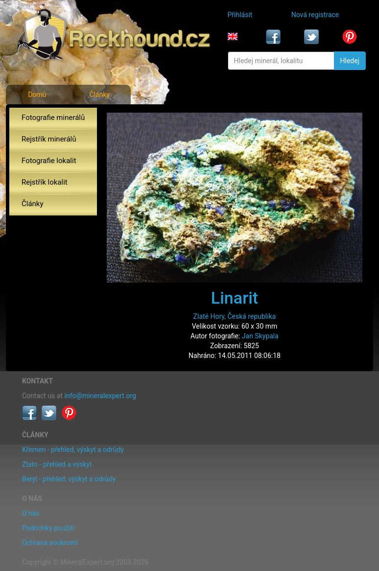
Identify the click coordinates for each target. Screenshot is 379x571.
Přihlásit (240, 15)
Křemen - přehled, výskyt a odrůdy (73, 449)
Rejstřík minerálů (49, 139)
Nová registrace (315, 15)
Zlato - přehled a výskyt (57, 464)
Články (99, 94)
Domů (37, 94)
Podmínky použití (48, 528)
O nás (31, 513)
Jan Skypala (260, 336)
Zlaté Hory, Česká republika (234, 316)
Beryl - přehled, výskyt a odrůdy (69, 479)
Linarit (234, 298)
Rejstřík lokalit (45, 182)
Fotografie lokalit (49, 160)
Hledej (349, 61)
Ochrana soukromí (50, 543)
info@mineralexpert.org (100, 396)
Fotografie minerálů (53, 117)
